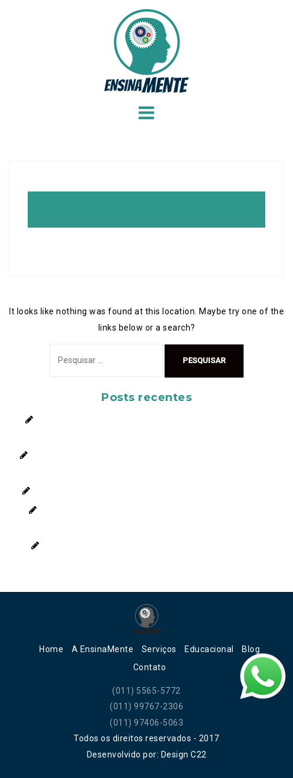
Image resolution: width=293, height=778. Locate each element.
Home (51, 649)
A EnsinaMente (103, 649)
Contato (149, 667)
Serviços (159, 649)
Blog (251, 649)
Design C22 (184, 754)
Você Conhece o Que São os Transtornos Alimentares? (156, 545)
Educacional (209, 649)
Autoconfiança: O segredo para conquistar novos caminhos (156, 491)
